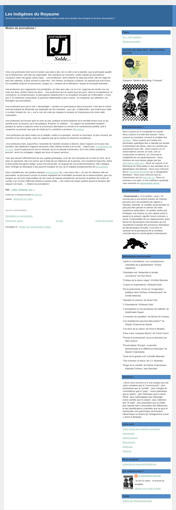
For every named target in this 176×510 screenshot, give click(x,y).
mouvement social (149, 183)
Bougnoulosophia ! (132, 41)
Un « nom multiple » (132, 37)
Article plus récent (14, 220)
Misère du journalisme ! (20, 28)
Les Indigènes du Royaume (32, 14)
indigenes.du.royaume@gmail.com (140, 464)
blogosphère (102, 166)
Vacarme (127, 451)
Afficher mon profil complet (148, 488)
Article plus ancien (104, 220)
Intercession (128, 433)
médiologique (52, 172)
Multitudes (128, 446)
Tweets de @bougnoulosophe (137, 501)
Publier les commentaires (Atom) (35, 227)
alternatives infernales (133, 163)
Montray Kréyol (130, 438)
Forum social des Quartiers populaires (141, 429)
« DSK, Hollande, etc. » (23, 189)
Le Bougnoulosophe (149, 476)
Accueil (59, 220)
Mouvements (129, 442)
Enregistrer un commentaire (19, 216)
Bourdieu (78, 129)
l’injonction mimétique (139, 172)
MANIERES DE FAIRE (23, 199)
